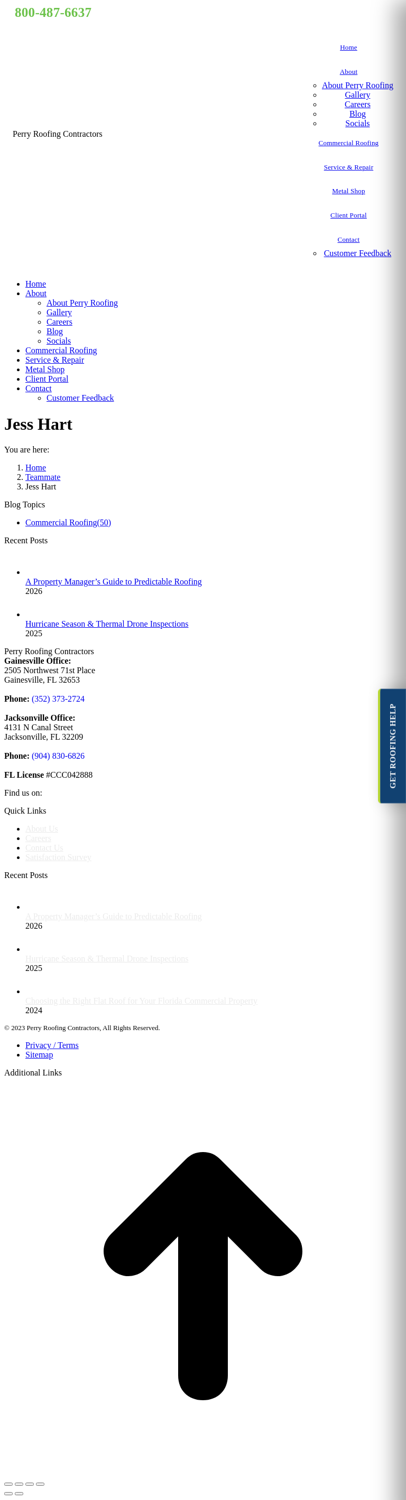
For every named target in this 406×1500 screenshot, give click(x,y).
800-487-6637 (53, 12)
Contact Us (44, 847)
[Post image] (36, 572)
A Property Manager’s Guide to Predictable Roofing (113, 581)
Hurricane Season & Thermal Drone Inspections (107, 623)
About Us (41, 828)
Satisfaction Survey (58, 857)
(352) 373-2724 (57, 698)
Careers (38, 838)
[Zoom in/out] (40, 1484)
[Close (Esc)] (8, 1484)
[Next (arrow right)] (19, 1493)
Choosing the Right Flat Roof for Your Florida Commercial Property (141, 1000)
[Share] (19, 1484)
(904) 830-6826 (57, 755)
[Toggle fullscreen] (29, 1484)
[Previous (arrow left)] (8, 1493)
